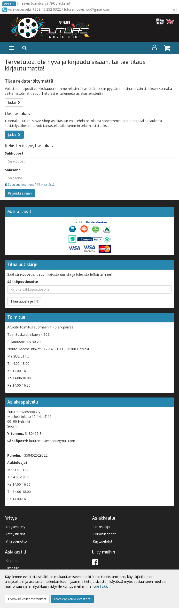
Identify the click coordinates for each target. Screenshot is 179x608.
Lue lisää (100, 586)
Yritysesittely (15, 526)
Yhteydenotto (16, 541)
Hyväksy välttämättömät (27, 599)
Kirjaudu (12, 560)
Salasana (13, 170)
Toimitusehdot (104, 534)
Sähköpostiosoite (22, 281)
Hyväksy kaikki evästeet (72, 599)
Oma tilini (13, 568)
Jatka (14, 102)
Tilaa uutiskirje (21, 301)
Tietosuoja (101, 526)
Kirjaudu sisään (20, 193)
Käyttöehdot (102, 541)
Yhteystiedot (15, 534)
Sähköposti (14, 153)
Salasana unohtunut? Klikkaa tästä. (30, 184)
